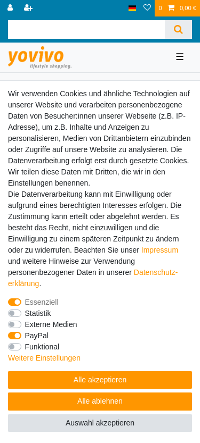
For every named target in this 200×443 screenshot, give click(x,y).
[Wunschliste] (147, 8)
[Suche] (178, 29)
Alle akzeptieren (100, 379)
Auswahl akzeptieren (100, 423)
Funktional (42, 346)
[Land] (132, 8)
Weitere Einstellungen (44, 358)
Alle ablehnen (100, 401)
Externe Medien (51, 324)
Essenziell (42, 302)
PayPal (37, 335)
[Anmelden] (11, 8)
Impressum (159, 250)
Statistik (38, 313)
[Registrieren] (29, 8)
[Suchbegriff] (86, 29)
